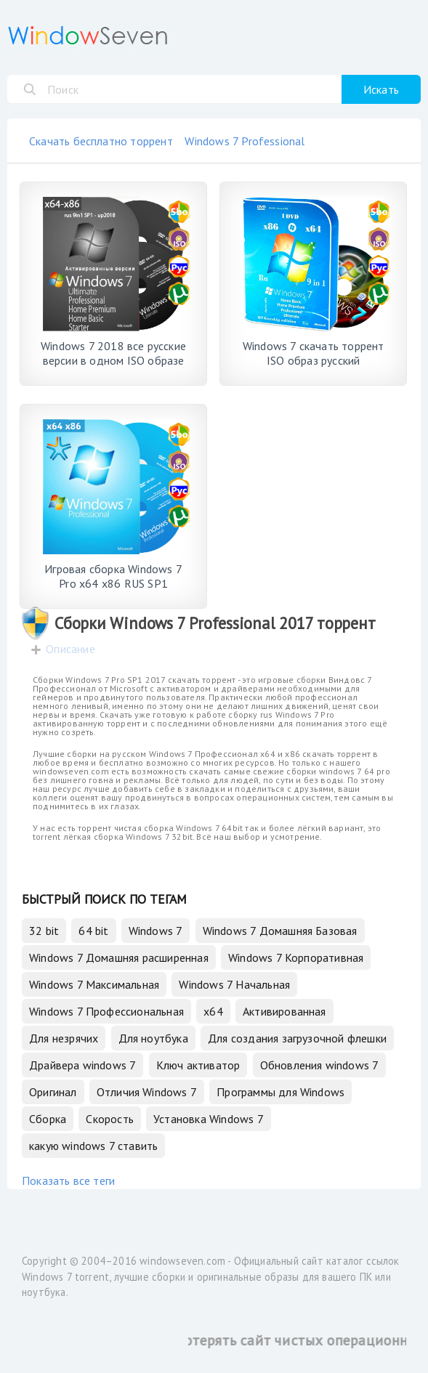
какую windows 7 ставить (93, 1145)
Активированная (284, 1011)
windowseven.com (182, 1261)
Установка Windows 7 (208, 1118)
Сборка (47, 1118)
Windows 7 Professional (244, 141)
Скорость (110, 1118)
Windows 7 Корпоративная (295, 957)
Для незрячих (63, 1038)
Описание (70, 648)
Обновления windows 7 (319, 1065)
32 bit (44, 930)
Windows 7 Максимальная (94, 984)
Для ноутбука (153, 1038)
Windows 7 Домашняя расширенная (119, 957)
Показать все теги (68, 1180)
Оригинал (53, 1092)
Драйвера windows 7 (82, 1065)
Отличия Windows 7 (147, 1092)
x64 (213, 1011)
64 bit (93, 930)
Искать (381, 89)
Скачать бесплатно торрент (101, 141)
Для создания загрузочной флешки (297, 1038)
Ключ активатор (198, 1065)
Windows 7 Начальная (234, 984)
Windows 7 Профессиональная (106, 1011)
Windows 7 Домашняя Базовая (280, 930)
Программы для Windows (280, 1092)
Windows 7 (156, 930)
